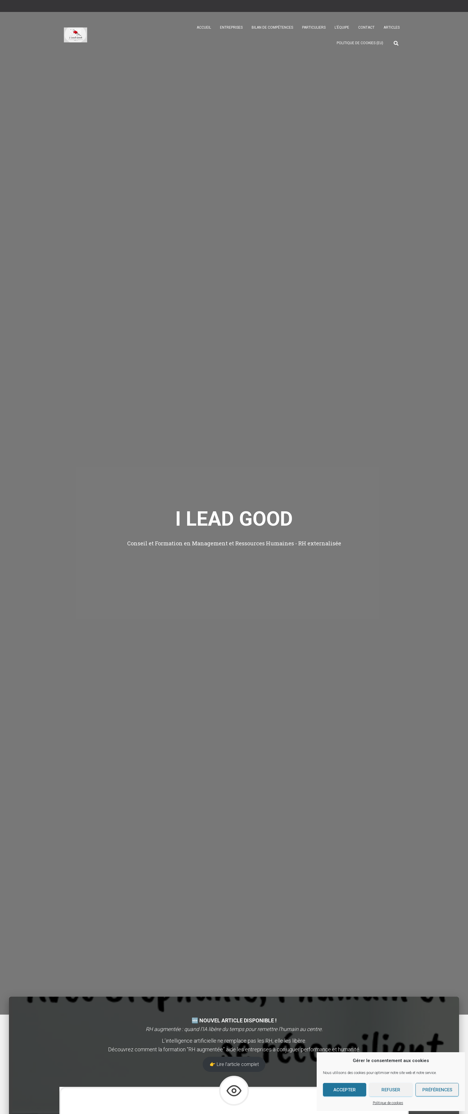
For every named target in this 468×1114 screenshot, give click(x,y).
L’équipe (342, 27)
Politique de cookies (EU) (360, 43)
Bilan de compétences (272, 27)
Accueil (204, 27)
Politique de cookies (388, 1103)
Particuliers (314, 27)
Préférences (437, 1090)
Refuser (390, 1090)
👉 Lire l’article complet (234, 1064)
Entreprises (231, 27)
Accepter (344, 1090)
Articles (392, 27)
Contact (366, 27)
